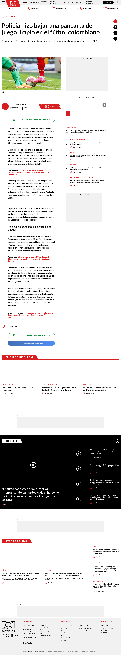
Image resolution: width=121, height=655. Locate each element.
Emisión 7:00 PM (85, 8)
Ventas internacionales (45, 633)
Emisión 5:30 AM (33, 8)
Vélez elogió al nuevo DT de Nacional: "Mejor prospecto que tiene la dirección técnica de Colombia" (29, 259)
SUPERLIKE (104, 629)
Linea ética (43, 636)
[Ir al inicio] (13, 3)
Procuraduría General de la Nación (82, 177)
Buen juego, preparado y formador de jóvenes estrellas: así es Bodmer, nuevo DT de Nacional (30, 314)
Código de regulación (30, 632)
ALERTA (63, 634)
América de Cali (88, 383)
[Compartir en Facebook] (115, 27)
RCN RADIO (64, 629)
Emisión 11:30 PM (111, 8)
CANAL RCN (108, 2)
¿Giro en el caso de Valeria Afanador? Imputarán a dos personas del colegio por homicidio (86, 131)
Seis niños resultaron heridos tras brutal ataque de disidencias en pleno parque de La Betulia (104, 496)
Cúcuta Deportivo (14, 325)
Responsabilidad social (30, 624)
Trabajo (48, 569)
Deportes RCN (44, 2)
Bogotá (95, 562)
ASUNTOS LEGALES (85, 627)
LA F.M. (63, 632)
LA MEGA (63, 639)
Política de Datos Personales (56, 650)
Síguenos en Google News (31, 342)
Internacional (35, 2)
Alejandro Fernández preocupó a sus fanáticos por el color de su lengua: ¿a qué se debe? (106, 550)
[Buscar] (118, 2)
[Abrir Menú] (3, 2)
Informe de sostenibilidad (45, 629)
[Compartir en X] (115, 33)
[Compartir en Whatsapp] (115, 39)
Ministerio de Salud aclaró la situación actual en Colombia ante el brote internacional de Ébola (106, 584)
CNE (71, 165)
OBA (41, 639)
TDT (71, 624)
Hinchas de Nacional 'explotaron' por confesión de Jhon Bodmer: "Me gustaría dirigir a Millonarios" (28, 172)
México (4, 569)
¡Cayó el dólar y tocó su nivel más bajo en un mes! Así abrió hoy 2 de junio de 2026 (88, 155)
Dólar (72, 152)
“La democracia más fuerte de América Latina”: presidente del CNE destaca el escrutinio (104, 466)
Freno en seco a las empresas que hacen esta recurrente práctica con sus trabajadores (63, 573)
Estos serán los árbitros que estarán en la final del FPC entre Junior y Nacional (59, 388)
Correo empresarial (29, 636)
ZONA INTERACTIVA (107, 627)
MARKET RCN (104, 632)
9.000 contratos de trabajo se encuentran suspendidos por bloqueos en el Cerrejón (104, 481)
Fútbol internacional (78, 140)
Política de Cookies (73, 650)
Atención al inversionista (27, 642)
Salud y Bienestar (53, 2)
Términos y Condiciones (88, 650)
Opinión (81, 2)
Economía (65, 2)
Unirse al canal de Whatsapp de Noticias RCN (31, 119)
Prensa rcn (26, 639)
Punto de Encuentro (89, 2)
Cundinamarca (71, 127)
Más (113, 440)
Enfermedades (98, 580)
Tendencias (74, 2)
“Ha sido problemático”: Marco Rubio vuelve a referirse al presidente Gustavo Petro (103, 450)
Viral (95, 545)
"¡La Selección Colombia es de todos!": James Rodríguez (17, 388)
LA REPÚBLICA (83, 624)
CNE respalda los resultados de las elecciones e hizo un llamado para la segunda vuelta (87, 168)
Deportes (12, 17)
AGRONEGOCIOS (84, 629)
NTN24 (63, 624)
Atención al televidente (27, 629)
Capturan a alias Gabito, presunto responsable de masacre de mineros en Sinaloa (20, 573)
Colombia (25, 2)
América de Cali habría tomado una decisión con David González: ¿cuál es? (101, 388)
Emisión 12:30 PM (59, 8)
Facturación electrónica (44, 625)
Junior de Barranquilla (50, 383)
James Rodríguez (7, 383)
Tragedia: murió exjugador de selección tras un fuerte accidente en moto (86, 143)
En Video (12, 440)
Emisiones (8, 8)
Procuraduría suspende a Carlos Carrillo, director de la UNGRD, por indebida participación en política (87, 181)
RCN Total (64, 627)
